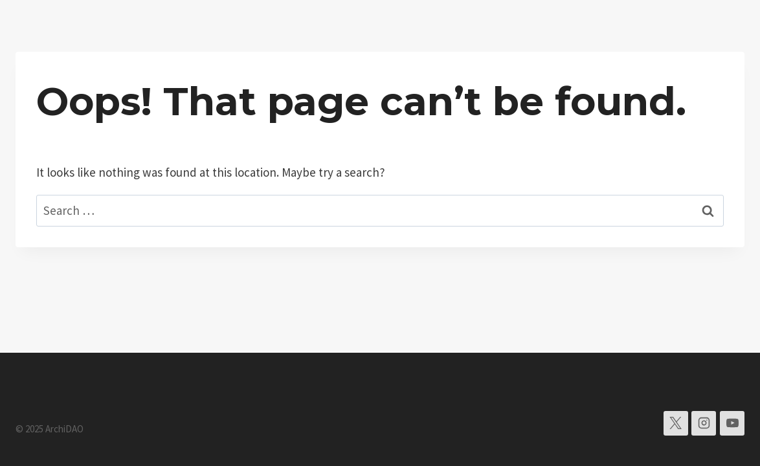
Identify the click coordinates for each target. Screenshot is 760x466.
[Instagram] (703, 423)
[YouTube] (732, 423)
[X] (676, 423)
